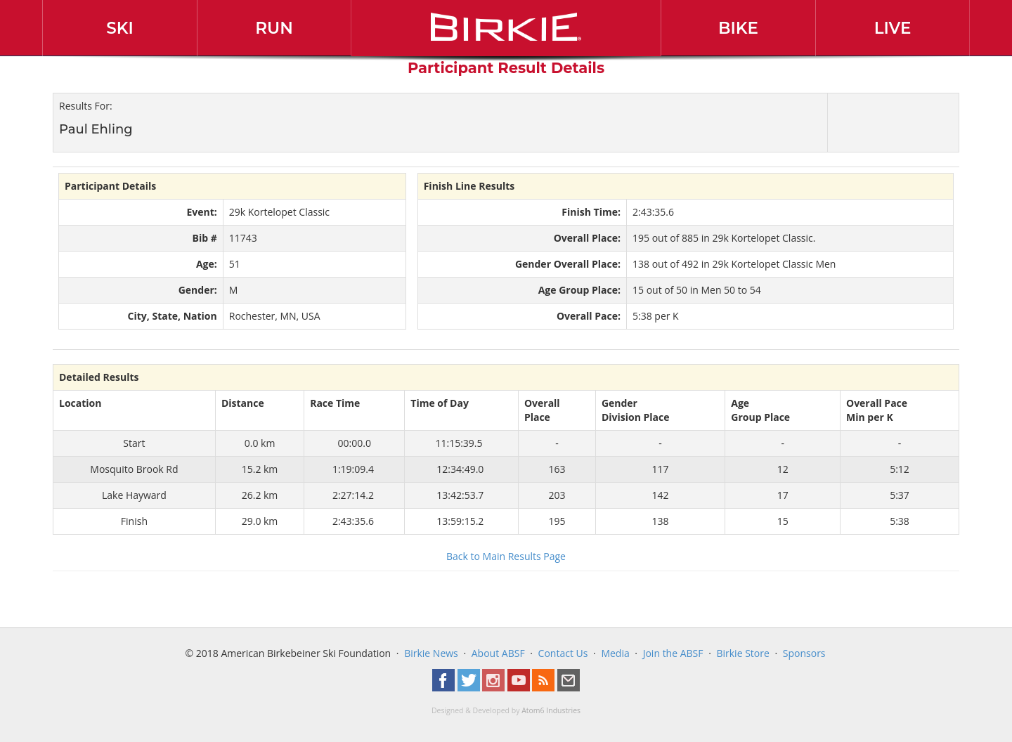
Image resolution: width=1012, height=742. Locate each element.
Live (893, 28)
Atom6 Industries (550, 710)
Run (274, 28)
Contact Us (563, 653)
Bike (738, 28)
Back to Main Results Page (506, 556)
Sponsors (804, 653)
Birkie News (431, 653)
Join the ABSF (673, 653)
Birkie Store (742, 653)
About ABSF (498, 653)
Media (615, 653)
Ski (120, 28)
